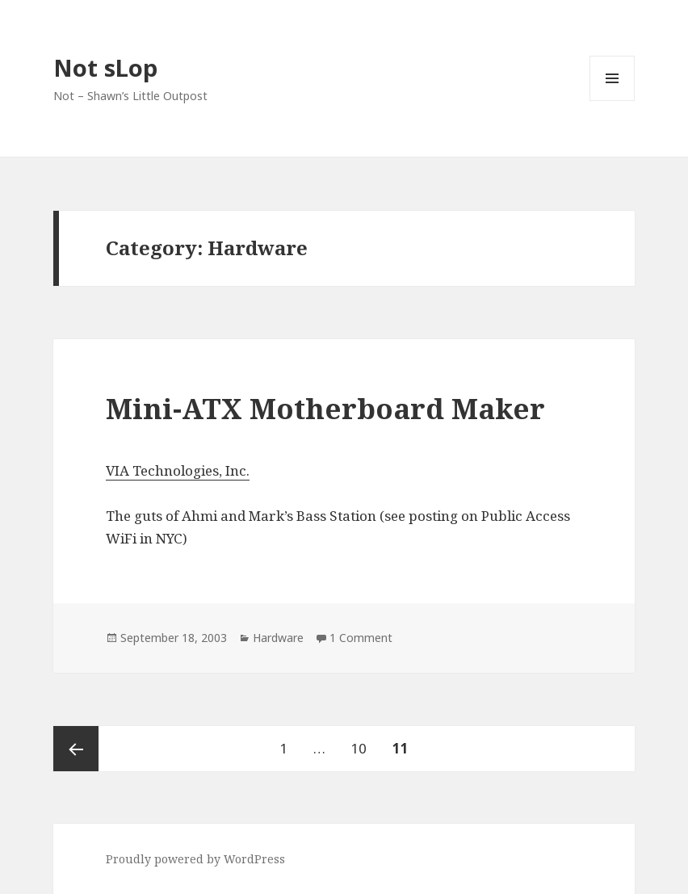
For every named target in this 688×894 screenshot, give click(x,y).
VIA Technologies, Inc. (178, 470)
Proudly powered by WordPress (195, 859)
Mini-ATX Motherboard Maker (325, 408)
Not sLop (105, 67)
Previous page (76, 748)
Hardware (278, 637)
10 (364, 742)
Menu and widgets (612, 100)
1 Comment (360, 637)
